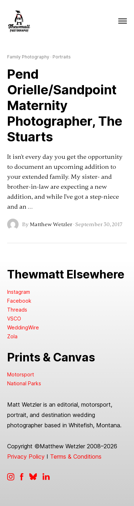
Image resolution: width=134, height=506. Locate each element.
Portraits (62, 57)
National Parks (24, 383)
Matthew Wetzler (51, 224)
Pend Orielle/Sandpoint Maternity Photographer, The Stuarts (64, 105)
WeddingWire (23, 327)
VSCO (14, 318)
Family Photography (28, 57)
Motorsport (20, 374)
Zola (12, 336)
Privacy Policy (26, 456)
